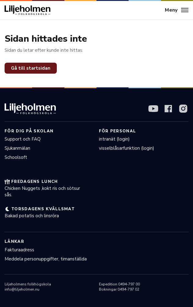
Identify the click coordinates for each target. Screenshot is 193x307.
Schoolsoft (16, 157)
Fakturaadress (19, 250)
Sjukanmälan (17, 148)
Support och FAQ (23, 139)
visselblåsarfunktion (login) (126, 148)
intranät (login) (114, 139)
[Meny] (176, 10)
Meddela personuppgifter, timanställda (46, 259)
